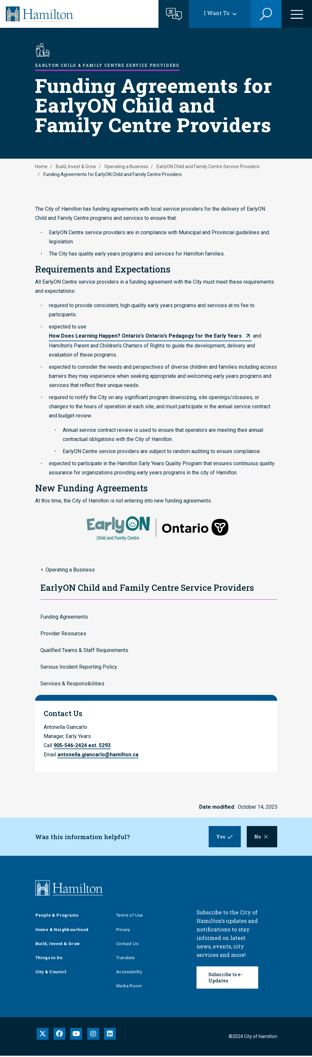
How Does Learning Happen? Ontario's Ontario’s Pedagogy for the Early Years (145, 336)
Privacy (123, 930)
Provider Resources (63, 633)
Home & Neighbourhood (62, 930)
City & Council (51, 973)
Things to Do (49, 959)
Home (41, 166)
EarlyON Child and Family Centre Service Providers (208, 166)
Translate (125, 959)
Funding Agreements (64, 617)
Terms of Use (129, 916)
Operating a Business (126, 166)
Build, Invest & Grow (76, 166)
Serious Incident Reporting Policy (78, 667)
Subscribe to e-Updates (225, 979)
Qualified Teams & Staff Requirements (84, 650)
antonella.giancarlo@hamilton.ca (97, 754)
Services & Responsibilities (72, 683)
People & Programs (57, 916)
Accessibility (129, 973)
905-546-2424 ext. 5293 (82, 745)
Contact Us (127, 944)
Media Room (129, 987)
